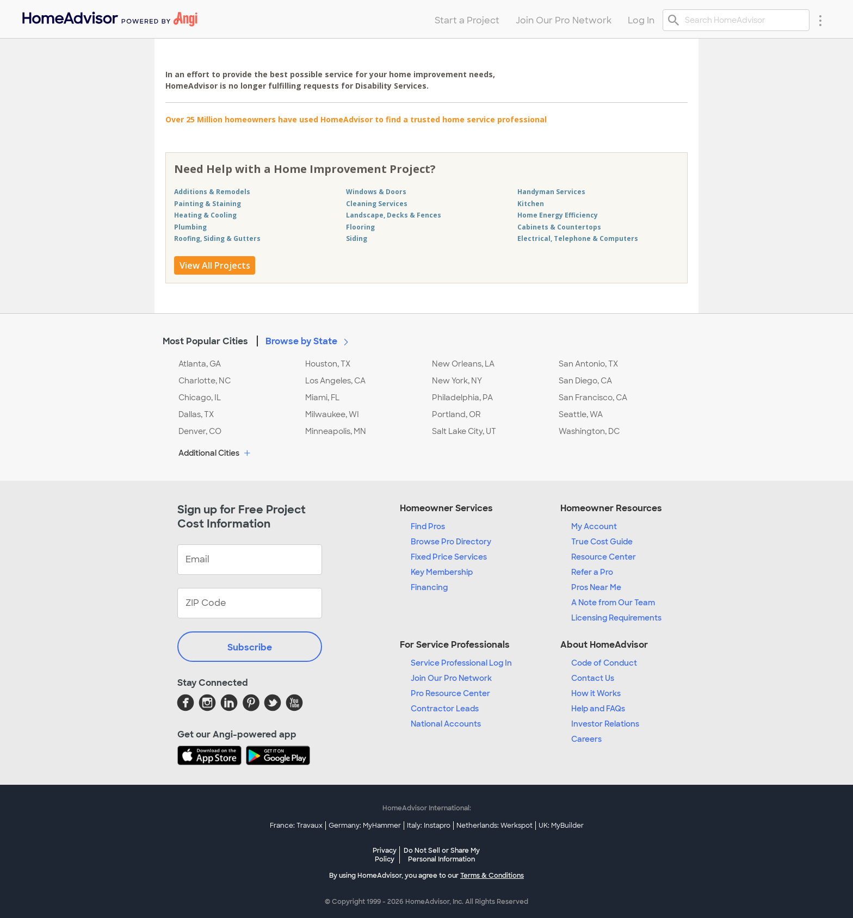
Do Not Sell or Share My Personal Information (442, 855)
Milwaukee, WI (332, 414)
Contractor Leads (445, 709)
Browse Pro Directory (451, 542)
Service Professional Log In (461, 663)
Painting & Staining (207, 203)
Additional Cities (215, 453)
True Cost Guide (602, 542)
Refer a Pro (592, 572)
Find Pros (428, 526)
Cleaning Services (376, 203)
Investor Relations (605, 724)
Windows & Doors (376, 191)
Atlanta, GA (199, 364)
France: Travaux (296, 825)
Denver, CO (199, 431)
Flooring (360, 227)
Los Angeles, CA (335, 381)
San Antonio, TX (588, 364)
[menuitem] (109, 16)
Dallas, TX (196, 414)
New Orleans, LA (463, 364)
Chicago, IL (199, 397)
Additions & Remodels (212, 191)
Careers (586, 739)
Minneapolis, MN (335, 431)
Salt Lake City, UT (464, 431)
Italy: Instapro (428, 825)
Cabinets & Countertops (559, 227)
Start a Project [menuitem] (467, 20)
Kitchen (530, 203)
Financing (429, 587)
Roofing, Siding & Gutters (217, 238)
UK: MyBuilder (561, 825)
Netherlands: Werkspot (494, 825)
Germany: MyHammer (365, 825)
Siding (356, 238)
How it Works (596, 693)
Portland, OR (456, 414)
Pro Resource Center (450, 693)
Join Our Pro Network (451, 678)
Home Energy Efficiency (557, 215)
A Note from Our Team (613, 602)
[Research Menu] (820, 20)
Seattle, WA (581, 414)
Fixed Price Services (449, 557)
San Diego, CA (585, 381)
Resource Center (603, 557)
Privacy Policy (385, 855)
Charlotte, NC (204, 381)
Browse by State (309, 341)
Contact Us (592, 678)
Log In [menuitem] (641, 20)
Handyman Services (551, 191)
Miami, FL (322, 397)
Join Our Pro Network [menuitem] (563, 20)
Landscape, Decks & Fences (393, 215)
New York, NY (457, 381)
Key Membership (442, 572)
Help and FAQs (598, 709)
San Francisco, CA (593, 397)
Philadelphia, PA (462, 397)
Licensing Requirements (616, 618)
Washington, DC (589, 431)
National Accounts (446, 724)
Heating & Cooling (205, 215)
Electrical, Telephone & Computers (577, 238)
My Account (594, 526)
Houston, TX (327, 364)
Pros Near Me (596, 587)
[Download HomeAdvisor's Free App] (211, 756)
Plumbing (190, 227)
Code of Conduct (604, 663)
